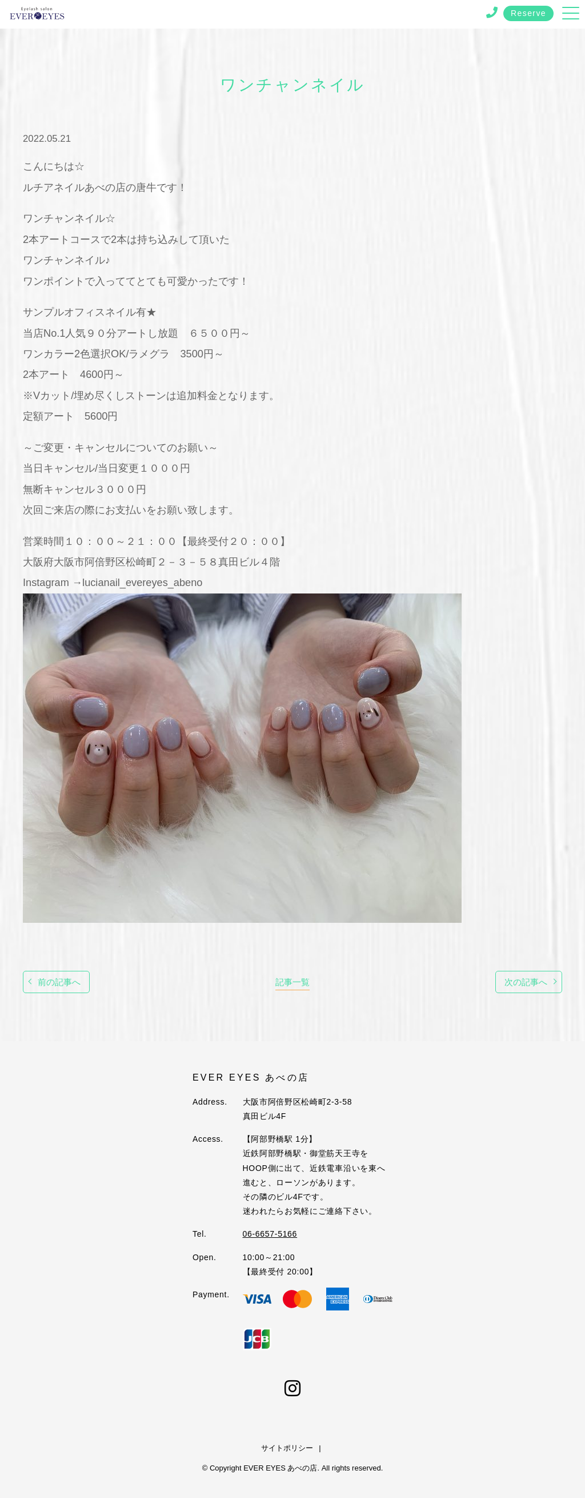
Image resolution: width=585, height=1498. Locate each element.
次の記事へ (525, 982)
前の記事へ (59, 982)
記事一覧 (292, 982)
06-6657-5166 (270, 1233)
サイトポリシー (287, 1448)
